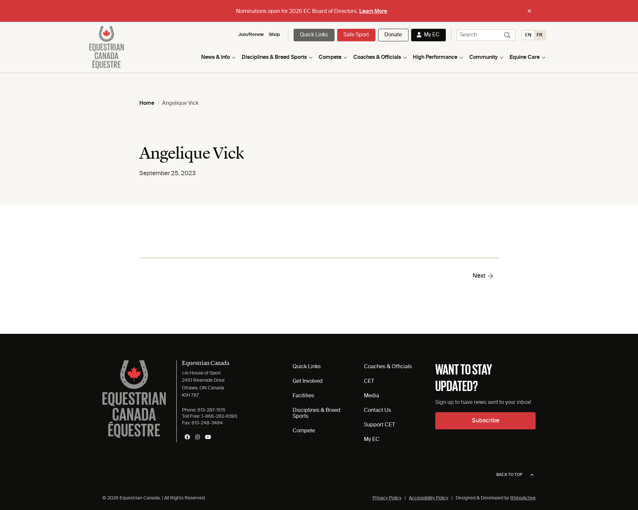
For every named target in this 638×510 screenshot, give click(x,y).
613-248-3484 (207, 423)
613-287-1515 (211, 410)
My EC (432, 35)
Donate (393, 35)
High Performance (435, 57)
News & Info (215, 57)
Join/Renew (251, 34)
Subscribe (485, 421)
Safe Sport (356, 35)
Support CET (379, 425)
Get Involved (308, 381)
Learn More (373, 11)
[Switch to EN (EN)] (528, 35)
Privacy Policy (387, 498)
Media (371, 396)
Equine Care (525, 57)
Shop (274, 34)
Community (483, 57)
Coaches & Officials (377, 57)
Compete (330, 57)
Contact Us (377, 410)
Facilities (303, 396)
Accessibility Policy (428, 498)
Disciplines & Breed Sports (274, 57)
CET (369, 381)
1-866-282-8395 (219, 416)
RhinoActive (523, 498)
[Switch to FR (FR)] (539, 35)
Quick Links (314, 35)
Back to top (515, 475)
